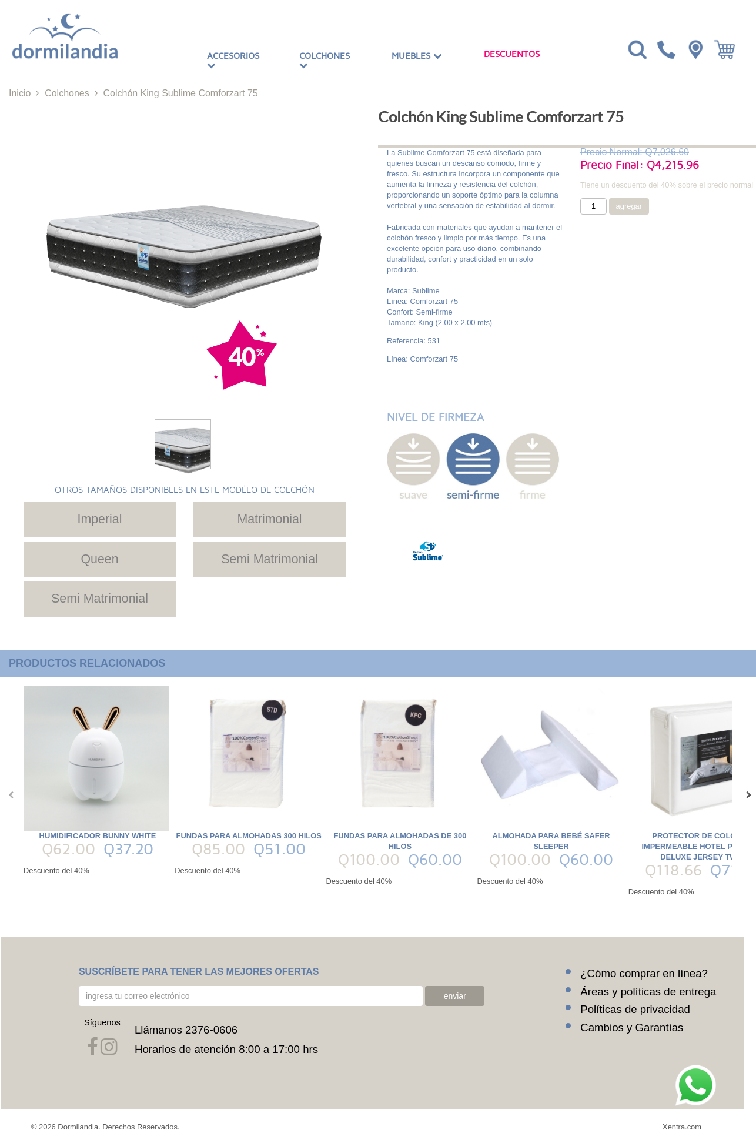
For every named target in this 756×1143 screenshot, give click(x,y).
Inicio (20, 93)
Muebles (417, 56)
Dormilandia (78, 1126)
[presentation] (9, 795)
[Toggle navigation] (636, 49)
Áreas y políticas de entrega (648, 990)
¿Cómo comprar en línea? (644, 973)
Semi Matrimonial (269, 559)
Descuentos (512, 54)
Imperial (100, 519)
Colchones (324, 60)
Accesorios (233, 60)
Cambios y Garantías (631, 1027)
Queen (99, 559)
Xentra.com (682, 1126)
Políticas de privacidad (635, 1008)
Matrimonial (269, 519)
